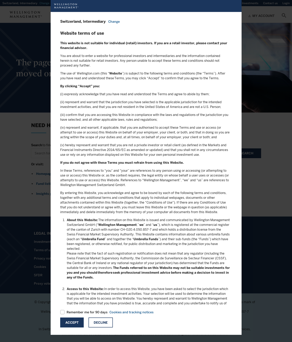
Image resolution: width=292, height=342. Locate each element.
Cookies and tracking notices (131, 312)
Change (114, 22)
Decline (101, 322)
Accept (72, 322)
